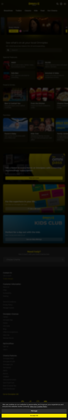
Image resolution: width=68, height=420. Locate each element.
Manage (34, 411)
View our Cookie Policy (38, 406)
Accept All (34, 416)
